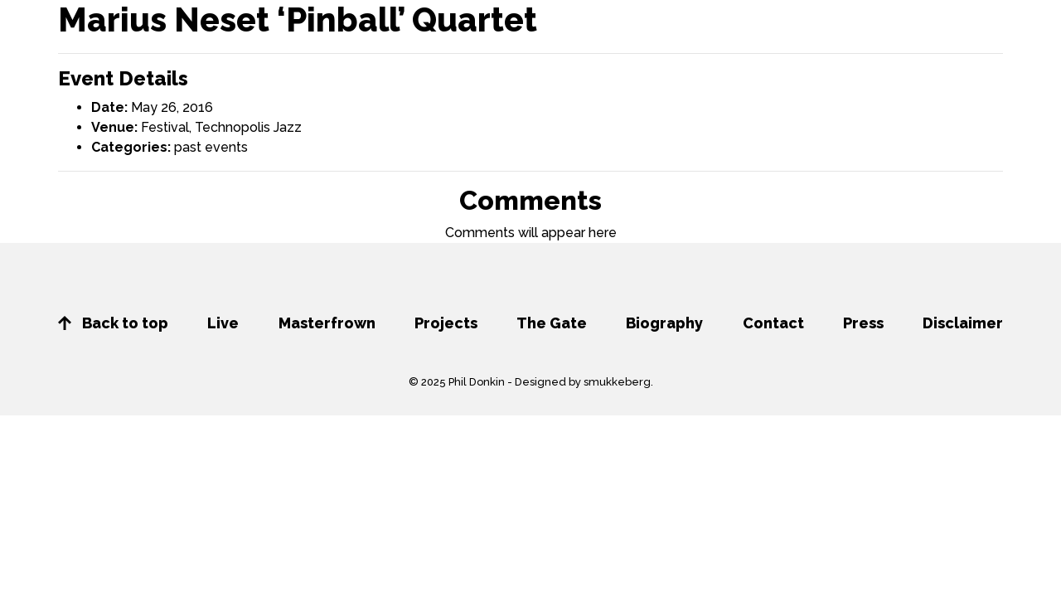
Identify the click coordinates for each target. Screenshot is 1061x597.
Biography (664, 323)
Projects (445, 323)
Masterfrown (327, 323)
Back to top (113, 323)
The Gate (551, 323)
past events (211, 147)
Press (863, 323)
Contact (773, 323)
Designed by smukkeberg (583, 382)
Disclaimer (963, 323)
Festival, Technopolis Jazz (221, 127)
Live (223, 323)
